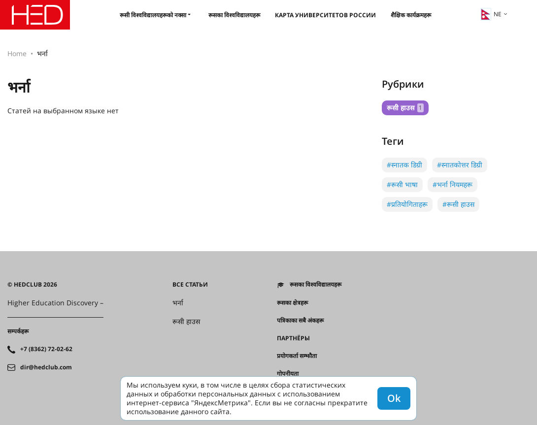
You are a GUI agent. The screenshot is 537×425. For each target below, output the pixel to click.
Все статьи (190, 285)
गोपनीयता (288, 374)
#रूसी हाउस (458, 204)
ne (491, 14)
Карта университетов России (325, 15)
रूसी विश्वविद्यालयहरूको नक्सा (153, 15)
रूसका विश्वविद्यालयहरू (234, 15)
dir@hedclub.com (46, 367)
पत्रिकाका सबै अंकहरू (300, 321)
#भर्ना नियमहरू (452, 184)
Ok (394, 398)
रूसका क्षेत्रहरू (292, 303)
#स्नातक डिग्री (404, 164)
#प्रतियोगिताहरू (407, 204)
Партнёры (293, 338)
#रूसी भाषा (402, 184)
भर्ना (177, 302)
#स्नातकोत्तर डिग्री (459, 164)
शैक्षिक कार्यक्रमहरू (411, 15)
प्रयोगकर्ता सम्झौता (297, 356)
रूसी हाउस (405, 107)
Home (17, 53)
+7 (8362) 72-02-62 (46, 349)
